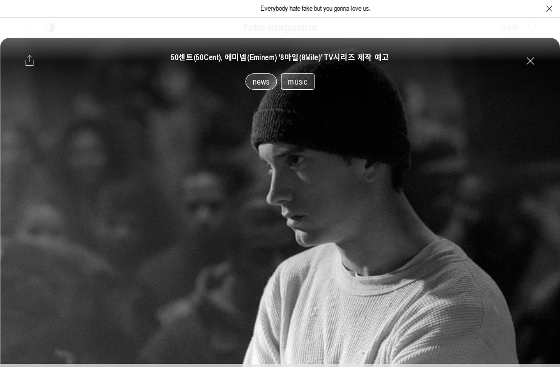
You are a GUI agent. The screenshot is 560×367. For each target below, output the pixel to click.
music (297, 81)
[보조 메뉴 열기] (29, 27)
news (261, 81)
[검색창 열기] (533, 27)
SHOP (508, 27)
